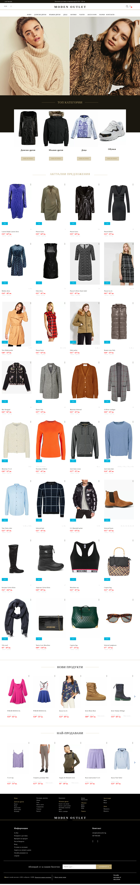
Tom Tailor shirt (7, 529)
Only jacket (73, 351)
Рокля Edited (108, 232)
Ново (16, 799)
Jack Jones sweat (75, 470)
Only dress (39, 292)
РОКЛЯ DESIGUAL (13, 712)
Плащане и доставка (21, 837)
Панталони (17, 809)
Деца (65, 14)
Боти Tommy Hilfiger (118, 712)
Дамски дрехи (40, 14)
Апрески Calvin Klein (43, 588)
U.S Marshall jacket (76, 529)
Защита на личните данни (22, 851)
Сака (37, 803)
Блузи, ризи (17, 810)
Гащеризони (39, 808)
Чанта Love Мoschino (43, 646)
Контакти (110, 14)
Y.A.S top (10, 779)
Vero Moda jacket (7, 351)
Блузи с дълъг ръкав (65, 807)
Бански (38, 812)
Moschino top (74, 588)
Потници (16, 812)
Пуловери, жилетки (42, 799)
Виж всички (28, 159)
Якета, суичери (63, 812)
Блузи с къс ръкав (64, 805)
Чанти (81, 14)
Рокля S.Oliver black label (78, 292)
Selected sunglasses (110, 646)
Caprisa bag (74, 646)
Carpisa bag (108, 588)
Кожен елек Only (109, 351)
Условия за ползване (21, 848)
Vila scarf (5, 646)
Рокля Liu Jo (108, 292)
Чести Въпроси (19, 842)
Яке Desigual (6, 410)
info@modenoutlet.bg (99, 834)
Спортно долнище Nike (41, 779)
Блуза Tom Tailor (116, 779)
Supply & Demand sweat (67, 779)
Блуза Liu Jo (63, 712)
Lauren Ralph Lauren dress (10, 232)
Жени (82, 806)
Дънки (38, 801)
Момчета (106, 812)
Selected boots (108, 529)
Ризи (60, 810)
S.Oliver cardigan (109, 410)
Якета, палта (40, 805)
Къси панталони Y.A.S (92, 779)
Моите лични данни (60, 878)
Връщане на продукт (21, 839)
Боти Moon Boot (90, 712)
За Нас (16, 834)
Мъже (83, 807)
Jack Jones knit (109, 470)
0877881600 (8, 1)
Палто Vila (39, 410)
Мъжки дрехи (54, 14)
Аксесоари (92, 14)
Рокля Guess (40, 232)
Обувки (73, 14)
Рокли (16, 805)
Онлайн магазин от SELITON (117, 878)
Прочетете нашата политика (43, 878)
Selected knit (40, 529)
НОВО (29, 14)
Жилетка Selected (76, 410)
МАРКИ (102, 14)
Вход (15, 845)
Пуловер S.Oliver (41, 470)
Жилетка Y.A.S (7, 470)
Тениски (38, 810)
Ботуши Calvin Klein (8, 588)
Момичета (106, 810)
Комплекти (62, 799)
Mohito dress (6, 292)
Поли (15, 807)
